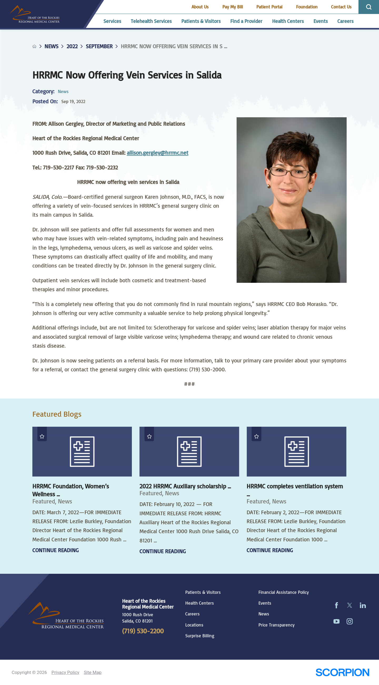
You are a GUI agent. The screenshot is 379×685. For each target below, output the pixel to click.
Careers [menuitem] (345, 21)
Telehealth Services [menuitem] (151, 21)
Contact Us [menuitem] (341, 6)
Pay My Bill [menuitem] (232, 6)
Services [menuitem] (112, 21)
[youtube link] (336, 621)
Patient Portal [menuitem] (269, 6)
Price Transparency (276, 625)
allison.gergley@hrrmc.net (157, 152)
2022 (72, 46)
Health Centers (199, 603)
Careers (192, 613)
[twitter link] (349, 605)
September (99, 46)
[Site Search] (368, 7)
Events (264, 603)
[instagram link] (349, 621)
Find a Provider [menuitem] (246, 21)
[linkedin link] (363, 605)
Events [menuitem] (320, 21)
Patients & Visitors (203, 592)
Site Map (92, 672)
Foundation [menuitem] (307, 6)
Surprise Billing (199, 635)
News (51, 46)
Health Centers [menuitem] (288, 21)
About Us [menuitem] (200, 6)
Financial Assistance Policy (283, 592)
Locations (194, 625)
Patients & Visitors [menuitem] (201, 21)
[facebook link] (336, 605)
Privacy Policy (65, 672)
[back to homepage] (34, 46)
